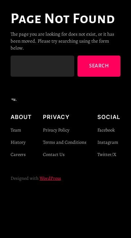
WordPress (50, 178)
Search (99, 65)
